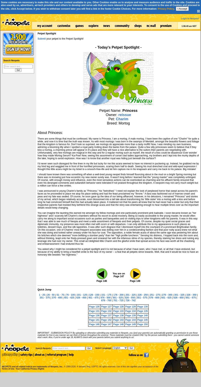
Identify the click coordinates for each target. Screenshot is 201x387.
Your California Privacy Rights (29, 369)
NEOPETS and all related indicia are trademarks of (32, 362)
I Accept (182, 8)
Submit (42, 38)
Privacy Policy (166, 8)
